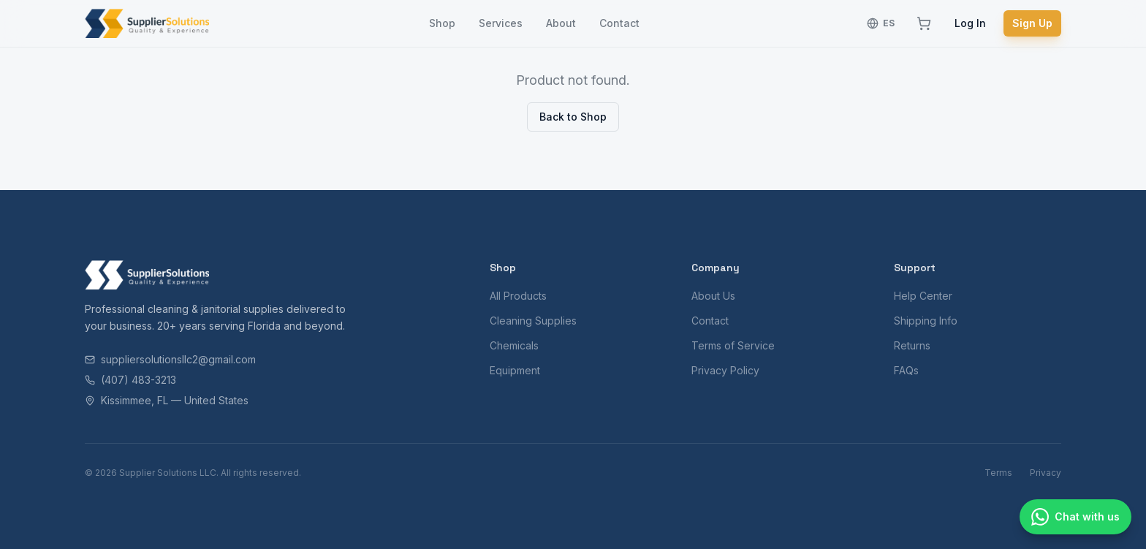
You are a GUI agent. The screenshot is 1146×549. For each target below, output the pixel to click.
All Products (518, 295)
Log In (970, 23)
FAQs (906, 370)
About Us (713, 295)
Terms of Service (733, 345)
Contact (619, 23)
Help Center (923, 295)
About (561, 23)
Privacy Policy (725, 370)
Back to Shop (573, 116)
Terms (998, 472)
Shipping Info (925, 320)
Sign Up (1032, 23)
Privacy (1045, 472)
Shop (442, 23)
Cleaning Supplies (533, 320)
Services (501, 23)
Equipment (515, 370)
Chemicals (514, 345)
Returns (912, 345)
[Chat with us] (1075, 516)
